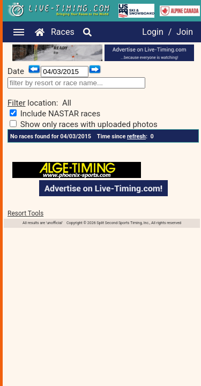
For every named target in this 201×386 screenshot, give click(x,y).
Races (63, 32)
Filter (17, 103)
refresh (136, 136)
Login (152, 32)
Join (184, 32)
